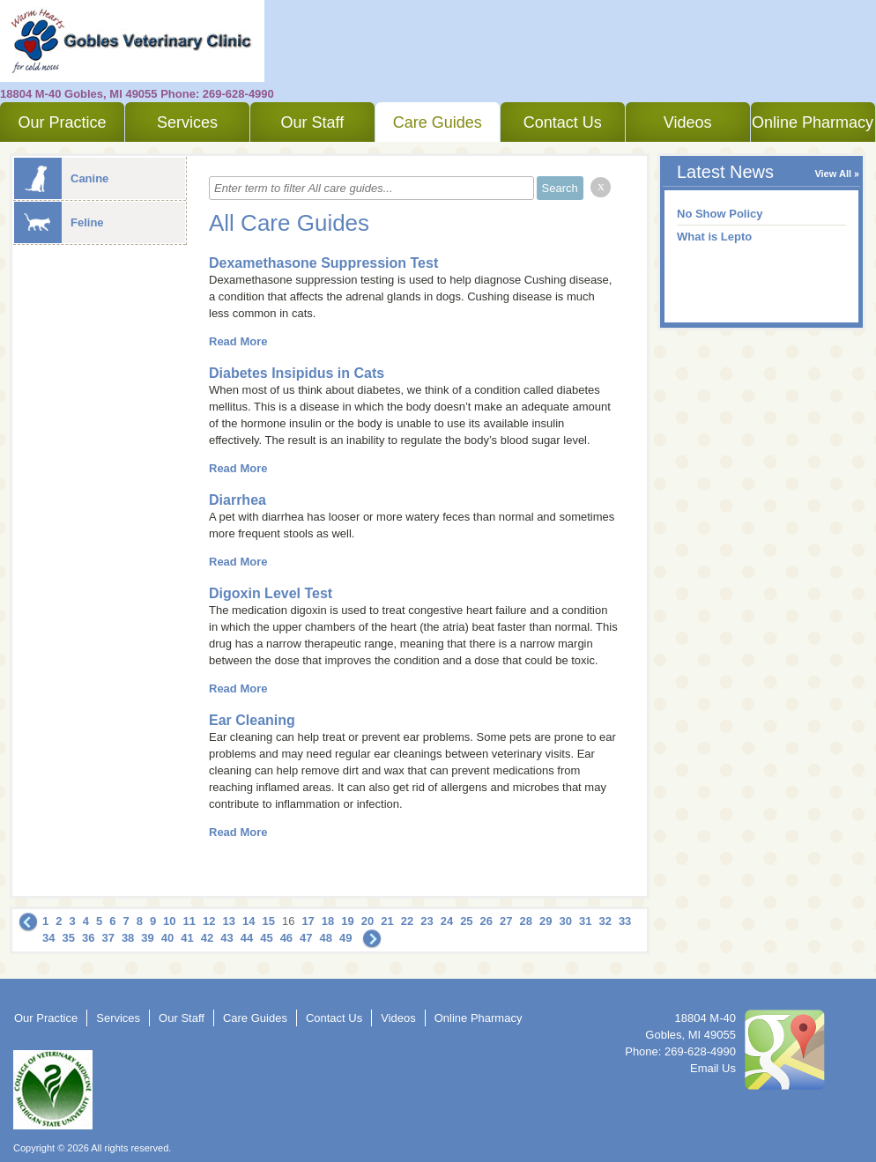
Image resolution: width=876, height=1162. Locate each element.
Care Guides (437, 122)
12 (209, 921)
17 (307, 921)
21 (387, 921)
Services (187, 122)
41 (187, 937)
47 (306, 937)
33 (625, 921)
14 (248, 921)
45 (266, 937)
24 (447, 921)
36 (88, 937)
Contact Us (562, 122)
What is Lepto (714, 236)
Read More (238, 341)
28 (526, 921)
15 (268, 921)
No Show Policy (720, 213)
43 (226, 937)
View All (832, 173)
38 (128, 937)
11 (189, 921)
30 (565, 921)
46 (286, 937)
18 (328, 921)
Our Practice (62, 122)
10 (169, 921)
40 (167, 937)
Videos (688, 122)
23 (426, 921)
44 (247, 937)
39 (147, 937)
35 (68, 937)
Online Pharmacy (812, 122)
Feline (59, 222)
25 (466, 921)
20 (367, 921)
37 (107, 937)
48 (326, 937)
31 (585, 921)
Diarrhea (237, 499)
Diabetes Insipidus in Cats (296, 373)
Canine (61, 178)
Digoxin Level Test (270, 593)
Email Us (713, 1068)
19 (347, 921)
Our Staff (312, 122)
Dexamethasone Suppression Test (323, 262)
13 (229, 921)
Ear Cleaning (252, 720)
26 (486, 921)
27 (506, 921)
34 (48, 937)
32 (604, 921)
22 (407, 921)
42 (207, 937)
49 (345, 937)
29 (545, 921)
